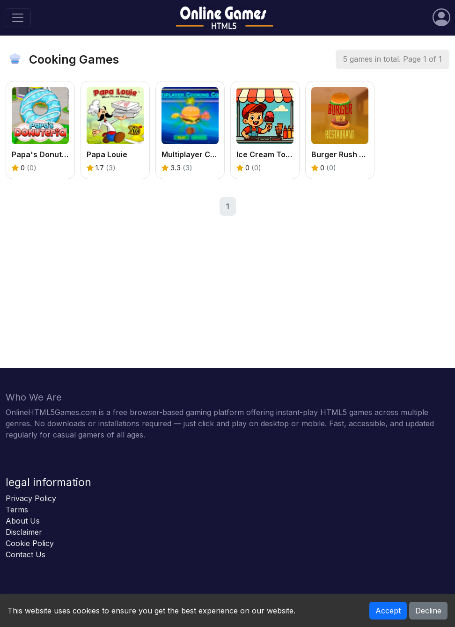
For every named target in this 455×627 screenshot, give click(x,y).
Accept (388, 610)
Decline (428, 610)
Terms (17, 509)
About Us (23, 520)
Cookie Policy (30, 543)
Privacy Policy (31, 498)
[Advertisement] (227, 302)
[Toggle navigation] (18, 17)
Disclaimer (24, 532)
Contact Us (25, 554)
